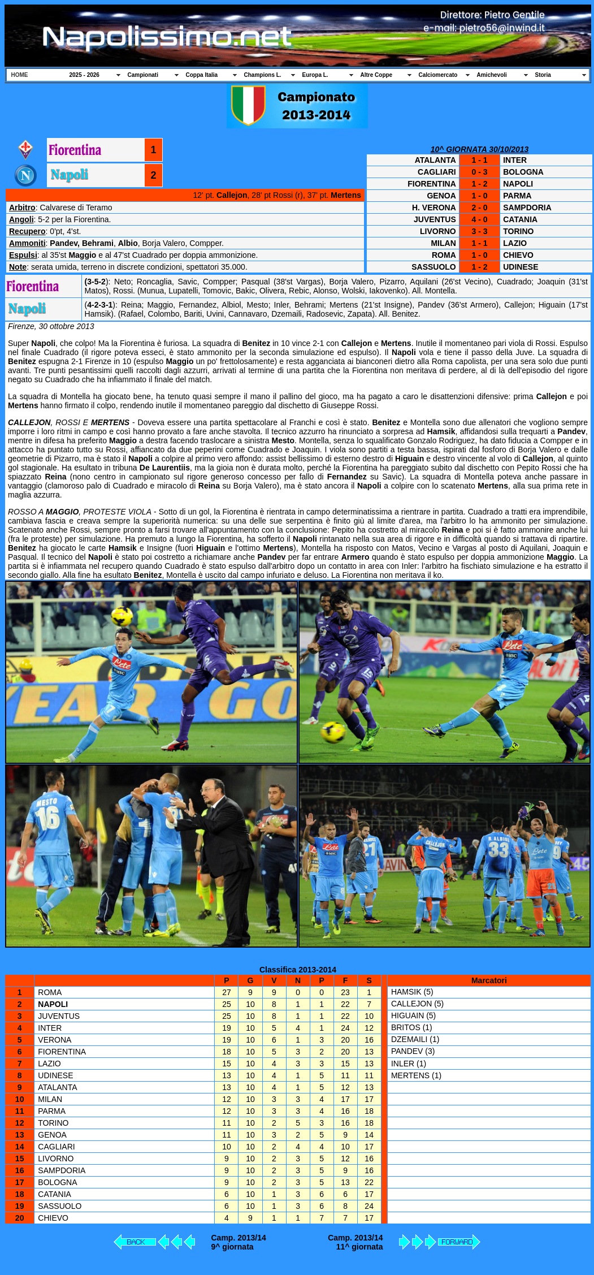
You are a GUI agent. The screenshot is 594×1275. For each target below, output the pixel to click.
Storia (543, 75)
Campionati (143, 75)
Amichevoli (492, 75)
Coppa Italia (202, 75)
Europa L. (315, 75)
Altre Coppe (377, 75)
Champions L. (262, 75)
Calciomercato (438, 75)
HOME (19, 75)
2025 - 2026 (84, 75)
